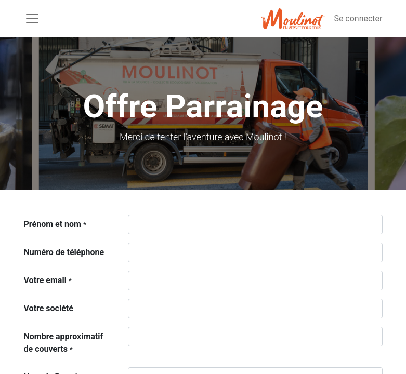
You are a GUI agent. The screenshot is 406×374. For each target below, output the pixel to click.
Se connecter (358, 18)
